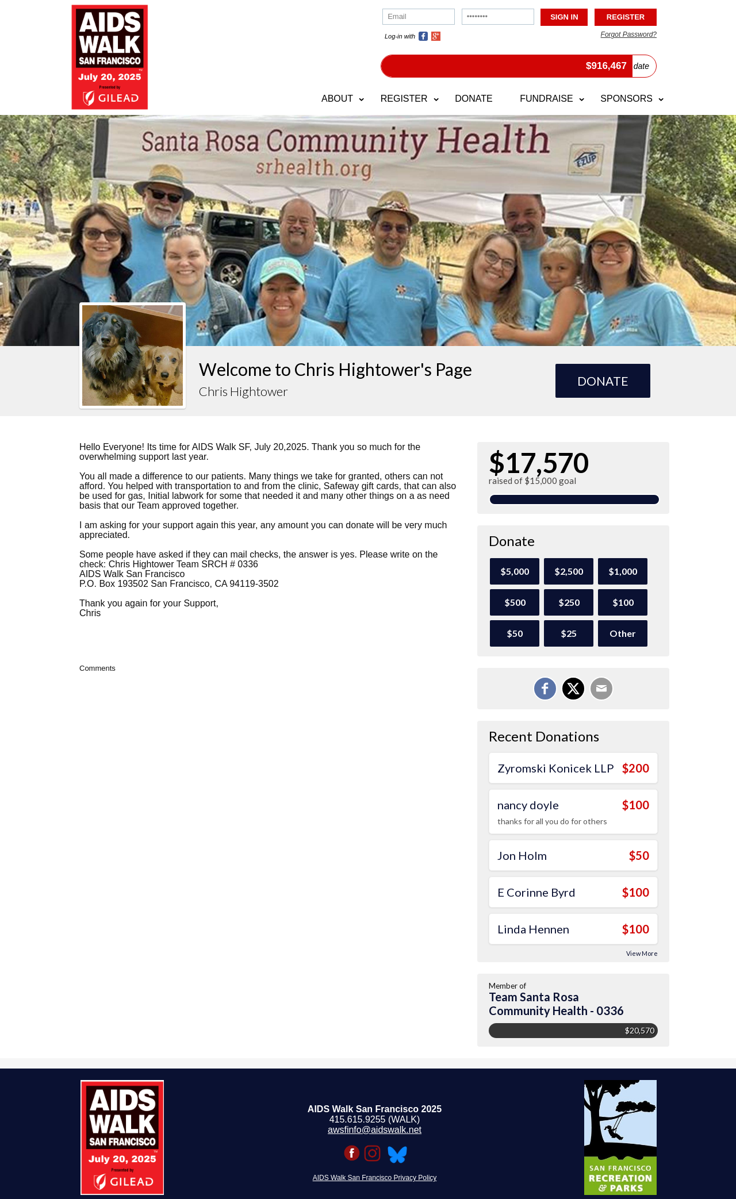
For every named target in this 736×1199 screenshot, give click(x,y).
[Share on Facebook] (545, 689)
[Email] (601, 689)
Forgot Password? (629, 34)
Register (404, 98)
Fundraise (546, 98)
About (337, 98)
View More (642, 953)
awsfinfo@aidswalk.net (374, 1130)
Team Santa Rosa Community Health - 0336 (556, 1003)
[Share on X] (573, 689)
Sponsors (626, 98)
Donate (473, 98)
